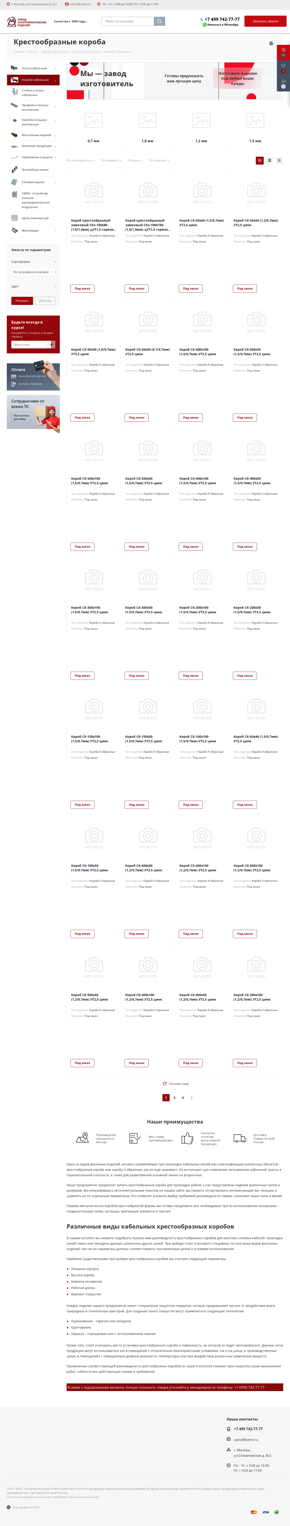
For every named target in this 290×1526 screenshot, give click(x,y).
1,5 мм (255, 141)
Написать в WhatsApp (223, 24)
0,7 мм (93, 141)
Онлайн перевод (29, 384)
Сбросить (45, 301)
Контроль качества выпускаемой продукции (210, 1138)
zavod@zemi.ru (80, 4)
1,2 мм (201, 141)
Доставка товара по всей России (264, 1138)
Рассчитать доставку (21, 417)
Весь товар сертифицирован (161, 1138)
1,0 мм (147, 141)
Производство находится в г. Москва (106, 1138)
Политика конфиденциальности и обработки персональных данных (53, 1497)
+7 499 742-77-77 (222, 19)
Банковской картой (32, 376)
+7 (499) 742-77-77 (249, 1387)
